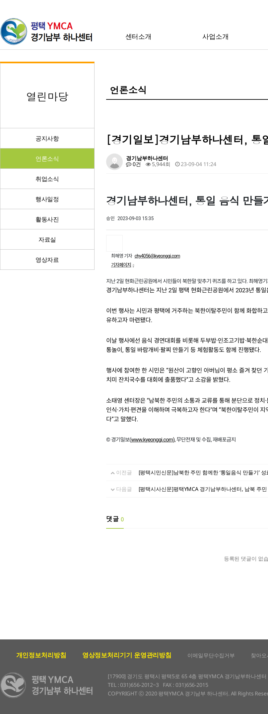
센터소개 (138, 36)
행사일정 (47, 199)
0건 (133, 164)
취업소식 (47, 179)
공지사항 (47, 138)
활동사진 (47, 219)
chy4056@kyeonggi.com (157, 256)
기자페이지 (122, 265)
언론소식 (47, 158)
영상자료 (47, 260)
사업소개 (215, 36)
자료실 (47, 239)
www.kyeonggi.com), (153, 440)
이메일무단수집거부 (211, 655)
